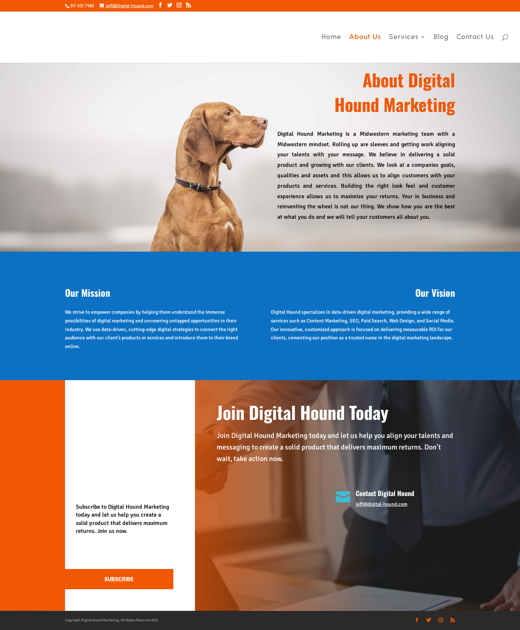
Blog (441, 37)
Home (331, 37)
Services (404, 37)
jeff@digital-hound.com (381, 504)
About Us (365, 37)
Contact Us (475, 37)
